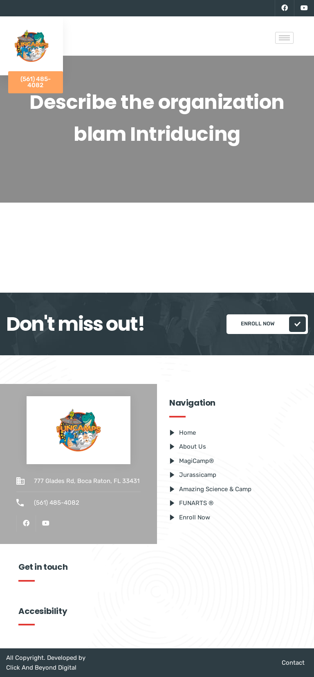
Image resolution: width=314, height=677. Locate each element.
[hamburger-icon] (284, 38)
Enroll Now (273, 324)
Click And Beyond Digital (41, 667)
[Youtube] (304, 8)
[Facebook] (284, 8)
